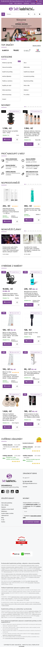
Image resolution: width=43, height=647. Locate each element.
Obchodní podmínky (6, 503)
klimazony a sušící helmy (34, 577)
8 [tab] (37, 106)
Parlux (8, 577)
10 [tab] (40, 106)
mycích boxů (25, 597)
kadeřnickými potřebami (34, 611)
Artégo (38, 420)
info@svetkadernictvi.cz (17, 1)
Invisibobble (16, 138)
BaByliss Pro (26, 576)
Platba (33, 3)
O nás (11, 3)
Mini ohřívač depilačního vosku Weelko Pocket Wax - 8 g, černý (32, 132)
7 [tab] (35, 106)
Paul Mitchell (35, 570)
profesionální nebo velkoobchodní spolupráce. (15, 638)
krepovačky (34, 574)
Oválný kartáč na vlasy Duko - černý (31, 333)
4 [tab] (30, 106)
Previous (4, 29)
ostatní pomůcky (5, 605)
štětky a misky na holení (19, 604)
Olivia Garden (30, 583)
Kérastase (38, 569)
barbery (31, 567)
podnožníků (9, 598)
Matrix (25, 570)
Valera (14, 577)
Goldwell (16, 570)
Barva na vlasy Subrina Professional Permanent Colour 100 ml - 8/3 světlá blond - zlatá (10, 335)
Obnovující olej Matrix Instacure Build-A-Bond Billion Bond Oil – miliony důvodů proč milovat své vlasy (31, 250)
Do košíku (7, 143)
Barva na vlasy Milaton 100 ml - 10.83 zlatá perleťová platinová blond (32, 373)
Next (38, 29)
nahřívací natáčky (4, 576)
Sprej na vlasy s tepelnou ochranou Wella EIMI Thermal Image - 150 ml (31, 210)
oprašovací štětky (16, 614)
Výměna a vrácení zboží (7, 509)
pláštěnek (26, 613)
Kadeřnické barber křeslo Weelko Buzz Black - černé (11, 295)
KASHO (28, 581)
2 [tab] (26, 106)
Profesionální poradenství (32, 165)
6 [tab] (33, 106)
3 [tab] (28, 106)
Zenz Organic (15, 423)
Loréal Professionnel (5, 570)
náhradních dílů (26, 598)
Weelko (38, 137)
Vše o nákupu (18, 3)
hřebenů (22, 613)
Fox (26, 581)
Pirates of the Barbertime (36, 301)
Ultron (11, 577)
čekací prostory (20, 600)
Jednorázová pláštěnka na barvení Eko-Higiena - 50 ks (10, 210)
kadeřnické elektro (9, 574)
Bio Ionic (31, 576)
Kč (40, 1)
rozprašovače (9, 614)
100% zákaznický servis (32, 172)
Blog (2, 518)
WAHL (18, 577)
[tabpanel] (11, 128)
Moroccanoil (29, 570)
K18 (19, 570)
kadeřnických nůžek (12, 613)
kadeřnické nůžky (16, 581)
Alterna (11, 570)
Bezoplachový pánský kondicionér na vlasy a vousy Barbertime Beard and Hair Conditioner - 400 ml (32, 295)
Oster (5, 577)
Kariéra (3, 522)
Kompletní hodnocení (28, 443)
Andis (22, 576)
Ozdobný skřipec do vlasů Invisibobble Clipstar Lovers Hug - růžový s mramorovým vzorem (10, 133)
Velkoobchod (4, 516)
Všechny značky (36, 46)
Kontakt (39, 3)
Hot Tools (39, 576)
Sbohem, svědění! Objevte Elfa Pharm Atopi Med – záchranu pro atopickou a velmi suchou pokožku (10, 249)
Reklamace (4, 511)
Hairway (35, 576)
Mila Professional (36, 378)
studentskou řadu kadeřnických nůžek (24, 617)
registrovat (27, 506)
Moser (2, 577)
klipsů (30, 613)
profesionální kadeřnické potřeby (28, 565)
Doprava (26, 3)
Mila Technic (37, 583)
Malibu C (22, 570)
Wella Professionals (36, 215)
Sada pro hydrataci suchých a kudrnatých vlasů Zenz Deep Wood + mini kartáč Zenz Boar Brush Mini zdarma (10, 417)
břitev (33, 613)
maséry (3, 569)
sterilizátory (4, 579)
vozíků (5, 598)
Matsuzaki (33, 581)
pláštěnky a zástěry (29, 604)
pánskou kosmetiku (37, 604)
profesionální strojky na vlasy (22, 574)
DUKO (38, 337)
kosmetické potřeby (10, 567)
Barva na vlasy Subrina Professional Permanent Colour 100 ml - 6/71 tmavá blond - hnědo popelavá (11, 375)
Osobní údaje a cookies (7, 513)
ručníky (4, 614)
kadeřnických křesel (15, 597)
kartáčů (18, 613)
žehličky (30, 574)
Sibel (10, 583)
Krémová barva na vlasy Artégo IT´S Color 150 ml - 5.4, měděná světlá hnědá (32, 415)
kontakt (35, 168)
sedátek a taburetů (33, 597)
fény (14, 574)
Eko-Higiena (16, 214)
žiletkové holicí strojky (9, 604)
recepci (27, 600)
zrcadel (21, 597)
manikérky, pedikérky (37, 567)
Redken (40, 570)
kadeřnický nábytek (19, 567)
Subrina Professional (14, 340)
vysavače (9, 579)
